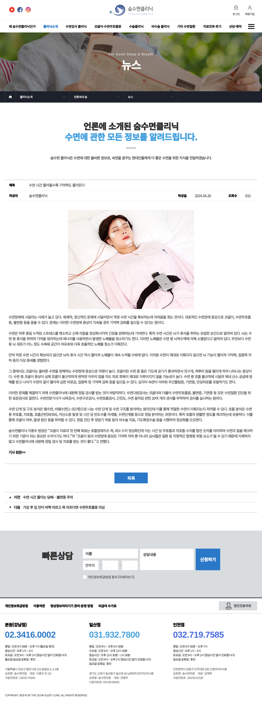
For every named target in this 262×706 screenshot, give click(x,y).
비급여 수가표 (107, 605)
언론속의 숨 (80, 97)
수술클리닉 (136, 26)
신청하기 (208, 559)
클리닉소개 (50, 26)
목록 (131, 478)
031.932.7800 (114, 634)
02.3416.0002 (30, 634)
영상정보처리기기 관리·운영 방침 (71, 605)
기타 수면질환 (186, 26)
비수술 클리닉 (160, 26)
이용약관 (39, 605)
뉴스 (130, 97)
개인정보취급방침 (16, 605)
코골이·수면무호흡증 (107, 26)
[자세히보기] (126, 577)
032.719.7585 (198, 634)
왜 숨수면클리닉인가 (22, 26)
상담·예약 (235, 26)
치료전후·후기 (212, 26)
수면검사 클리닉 (76, 26)
